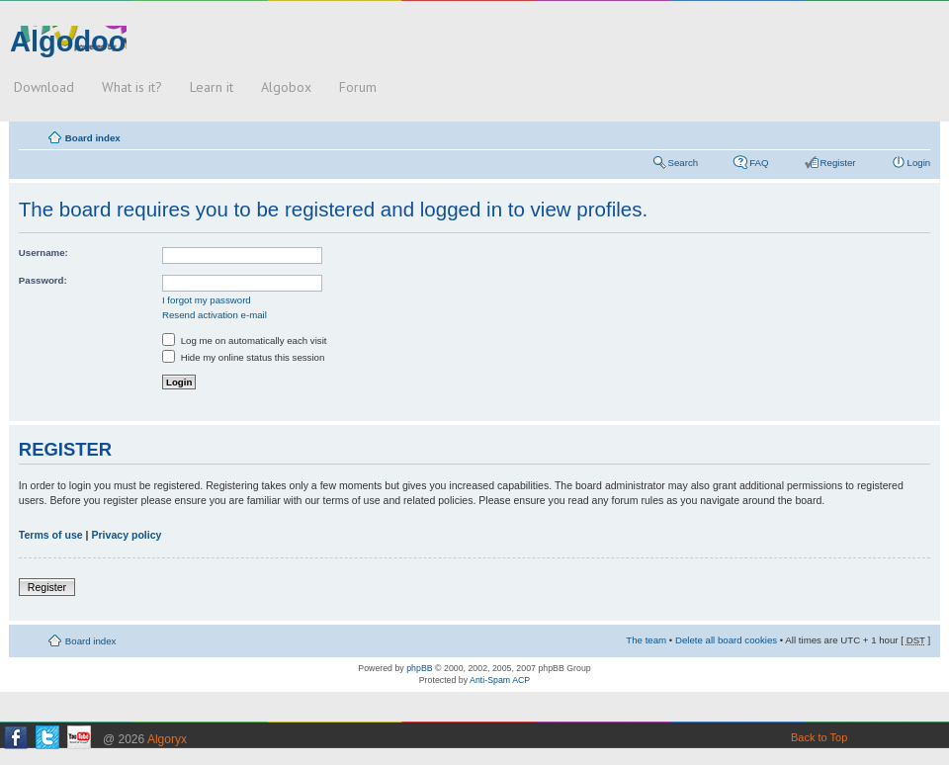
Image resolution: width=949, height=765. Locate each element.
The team (646, 640)
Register (838, 162)
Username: (43, 252)
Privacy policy (126, 535)
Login (919, 162)
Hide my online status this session (243, 357)
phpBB (419, 668)
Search (683, 162)
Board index (93, 137)
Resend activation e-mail (214, 314)
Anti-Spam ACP (500, 680)
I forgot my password (206, 300)
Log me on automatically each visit (244, 340)
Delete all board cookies (726, 640)
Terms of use (51, 535)
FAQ (758, 162)
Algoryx (167, 739)
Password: (43, 280)
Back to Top (819, 737)
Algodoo (68, 41)
